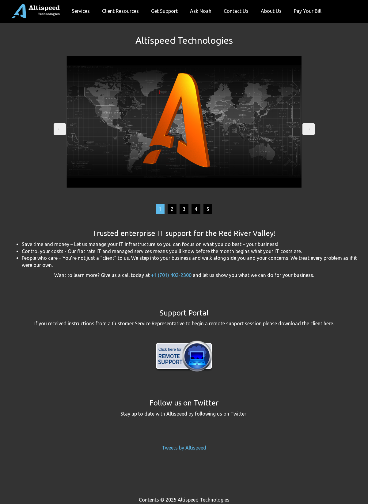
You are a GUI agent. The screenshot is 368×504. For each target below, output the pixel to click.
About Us (271, 11)
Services (81, 11)
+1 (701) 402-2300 (171, 275)
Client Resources (120, 11)
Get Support (164, 11)
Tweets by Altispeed (184, 447)
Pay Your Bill (307, 11)
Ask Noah (200, 11)
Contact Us (236, 11)
